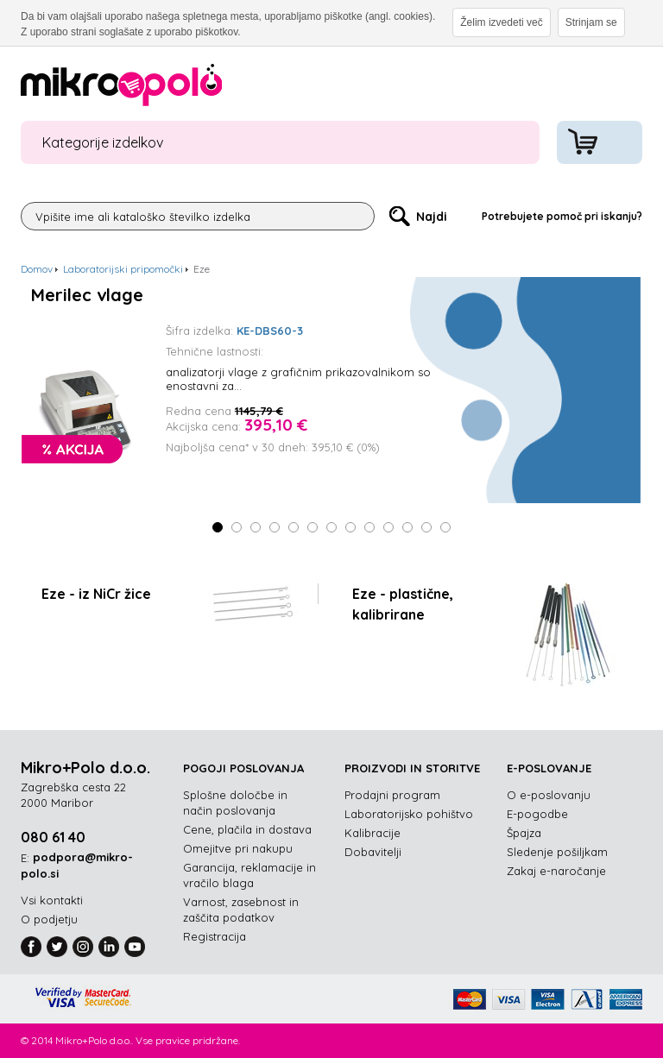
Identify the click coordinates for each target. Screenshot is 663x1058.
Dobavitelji (372, 852)
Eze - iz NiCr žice (96, 593)
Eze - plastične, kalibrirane (402, 604)
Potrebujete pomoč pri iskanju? (562, 216)
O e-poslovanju (548, 795)
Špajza (524, 833)
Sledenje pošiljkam (557, 852)
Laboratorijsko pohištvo (408, 814)
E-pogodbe (537, 814)
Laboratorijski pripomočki (123, 268)
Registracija (214, 936)
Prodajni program (392, 795)
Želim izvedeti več (501, 22)
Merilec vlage (87, 295)
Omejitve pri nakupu (238, 848)
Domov (37, 268)
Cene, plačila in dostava (247, 829)
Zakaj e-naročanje (556, 871)
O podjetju (49, 919)
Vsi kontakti (52, 900)
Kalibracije (372, 833)
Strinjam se (591, 22)
